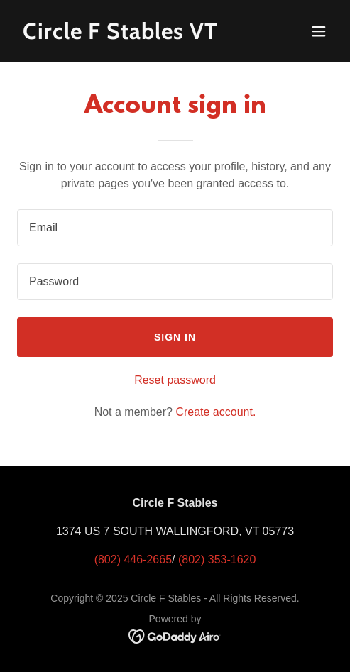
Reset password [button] (175, 380)
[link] (128, 35)
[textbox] (175, 227)
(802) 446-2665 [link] (133, 559)
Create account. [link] (215, 412)
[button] (319, 31)
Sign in (175, 337)
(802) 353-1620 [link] (217, 559)
